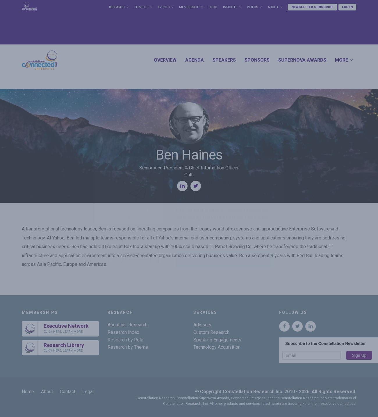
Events (164, 7)
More (341, 60)
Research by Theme (128, 347)
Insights (230, 7)
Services (141, 7)
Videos (252, 7)
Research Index (123, 332)
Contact (67, 391)
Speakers (224, 60)
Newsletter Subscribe (312, 7)
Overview (165, 60)
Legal (88, 391)
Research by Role (125, 340)
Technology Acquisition (216, 347)
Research (117, 7)
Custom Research (211, 332)
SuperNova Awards (302, 60)
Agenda (194, 60)
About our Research (127, 324)
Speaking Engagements (217, 340)
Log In (347, 7)
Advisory (202, 324)
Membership (189, 7)
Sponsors (257, 60)
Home (28, 391)
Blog (213, 7)
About (273, 7)
